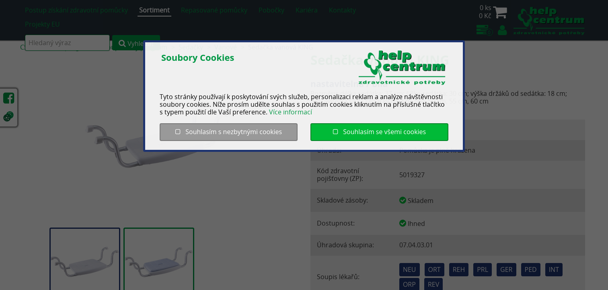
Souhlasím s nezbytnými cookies (228, 131)
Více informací (290, 112)
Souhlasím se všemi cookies (379, 131)
